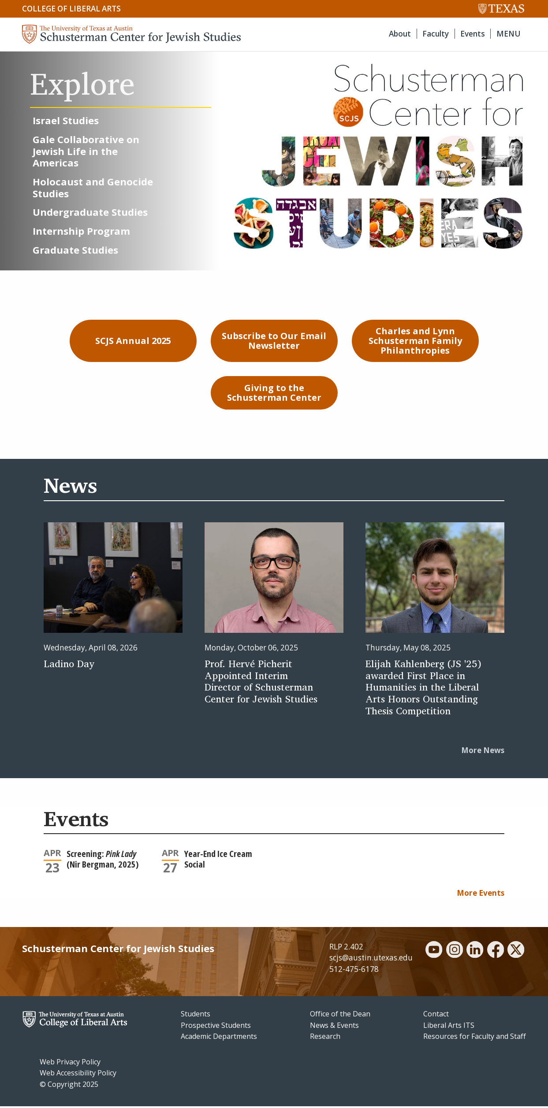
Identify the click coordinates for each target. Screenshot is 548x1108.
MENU (508, 34)
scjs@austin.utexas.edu (371, 960)
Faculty (435, 34)
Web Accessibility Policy (78, 1075)
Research (325, 1038)
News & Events (334, 1027)
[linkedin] (475, 952)
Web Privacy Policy (70, 1063)
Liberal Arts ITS (448, 1027)
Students (195, 1016)
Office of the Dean (340, 1016)
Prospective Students (216, 1027)
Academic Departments (219, 1038)
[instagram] (454, 952)
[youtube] (434, 952)
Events (472, 34)
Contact (436, 1016)
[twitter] (516, 952)
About (400, 34)
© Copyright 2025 (69, 1086)
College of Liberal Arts (71, 9)
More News (482, 752)
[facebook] (495, 952)
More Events (480, 895)
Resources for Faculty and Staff (474, 1038)
